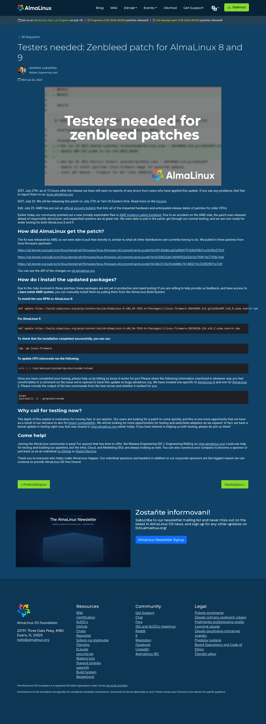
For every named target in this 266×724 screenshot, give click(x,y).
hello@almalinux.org (33, 639)
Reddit (140, 631)
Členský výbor (205, 654)
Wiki (113, 8)
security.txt (85, 654)
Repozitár (83, 635)
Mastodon (143, 640)
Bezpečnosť (85, 676)
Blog (100, 8)
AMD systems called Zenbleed (140, 215)
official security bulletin (80, 208)
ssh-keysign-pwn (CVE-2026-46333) (178, 20)
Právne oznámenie (209, 612)
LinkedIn (142, 649)
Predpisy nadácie (208, 640)
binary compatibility (81, 423)
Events (149, 8)
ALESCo (82, 622)
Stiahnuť (237, 7)
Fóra (138, 622)
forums (161, 201)
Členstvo (83, 644)
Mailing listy (85, 658)
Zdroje (129, 8)
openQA (82, 667)
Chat (139, 617)
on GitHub (64, 451)
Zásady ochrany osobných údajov (220, 617)
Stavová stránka (88, 663)
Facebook (142, 644)
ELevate (82, 649)
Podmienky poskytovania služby (219, 622)
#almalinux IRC (147, 654)
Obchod (170, 8)
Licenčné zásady (207, 626)
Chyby (81, 631)
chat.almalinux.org (104, 427)
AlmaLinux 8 (206, 382)
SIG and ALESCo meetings (155, 626)
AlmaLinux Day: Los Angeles (51, 20)
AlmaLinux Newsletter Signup (161, 539)
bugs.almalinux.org (60, 194)
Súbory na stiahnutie (92, 640)
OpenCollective (86, 451)
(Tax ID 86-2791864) (116, 685)
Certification (85, 617)
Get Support (193, 8)
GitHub (81, 626)
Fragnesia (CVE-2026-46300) (107, 20)
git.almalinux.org (83, 271)
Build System (86, 672)
